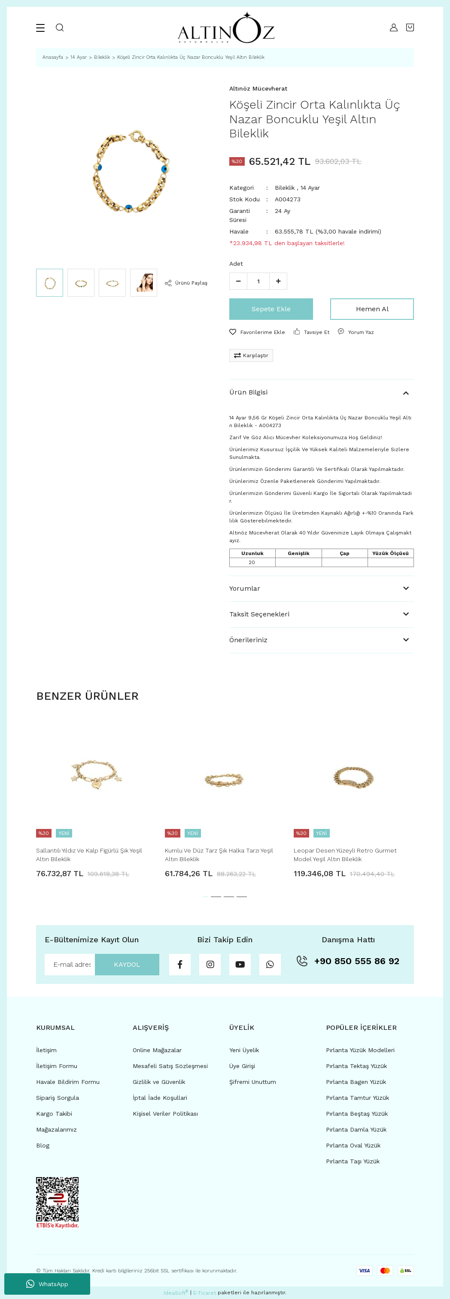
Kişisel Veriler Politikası (165, 1113)
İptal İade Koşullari (160, 1097)
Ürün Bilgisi (248, 392)
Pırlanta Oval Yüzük (353, 1145)
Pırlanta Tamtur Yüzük (357, 1097)
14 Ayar (310, 187)
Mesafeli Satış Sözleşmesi (170, 1065)
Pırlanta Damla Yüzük (356, 1129)
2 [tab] (216, 896)
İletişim (46, 1050)
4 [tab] (242, 896)
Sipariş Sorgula (57, 1097)
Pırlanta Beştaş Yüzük (357, 1113)
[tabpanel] (96, 798)
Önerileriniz (248, 640)
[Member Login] (392, 27)
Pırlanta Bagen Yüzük (356, 1081)
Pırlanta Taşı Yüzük (353, 1161)
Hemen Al (372, 309)
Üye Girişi (242, 1065)
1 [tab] (205, 896)
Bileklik (285, 187)
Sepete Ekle (271, 309)
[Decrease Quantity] (238, 281)
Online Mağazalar (157, 1050)
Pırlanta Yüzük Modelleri (360, 1050)
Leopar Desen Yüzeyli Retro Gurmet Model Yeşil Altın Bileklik (345, 854)
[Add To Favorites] (257, 332)
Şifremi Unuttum (252, 1081)
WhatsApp (47, 1284)
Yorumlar (244, 588)
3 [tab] (229, 896)
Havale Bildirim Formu (68, 1081)
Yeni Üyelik (244, 1050)
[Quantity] (258, 281)
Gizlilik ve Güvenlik (159, 1081)
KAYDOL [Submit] (127, 964)
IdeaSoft (176, 1292)
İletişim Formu (56, 1065)
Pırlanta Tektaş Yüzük (356, 1065)
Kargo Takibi (54, 1113)
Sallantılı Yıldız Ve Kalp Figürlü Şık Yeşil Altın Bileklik (89, 854)
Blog (42, 1145)
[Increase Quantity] (278, 281)
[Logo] (225, 27)
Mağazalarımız (56, 1129)
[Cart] (410, 27)
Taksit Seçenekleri (259, 614)
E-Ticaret (204, 1293)
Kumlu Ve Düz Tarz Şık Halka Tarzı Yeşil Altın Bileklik (219, 854)
